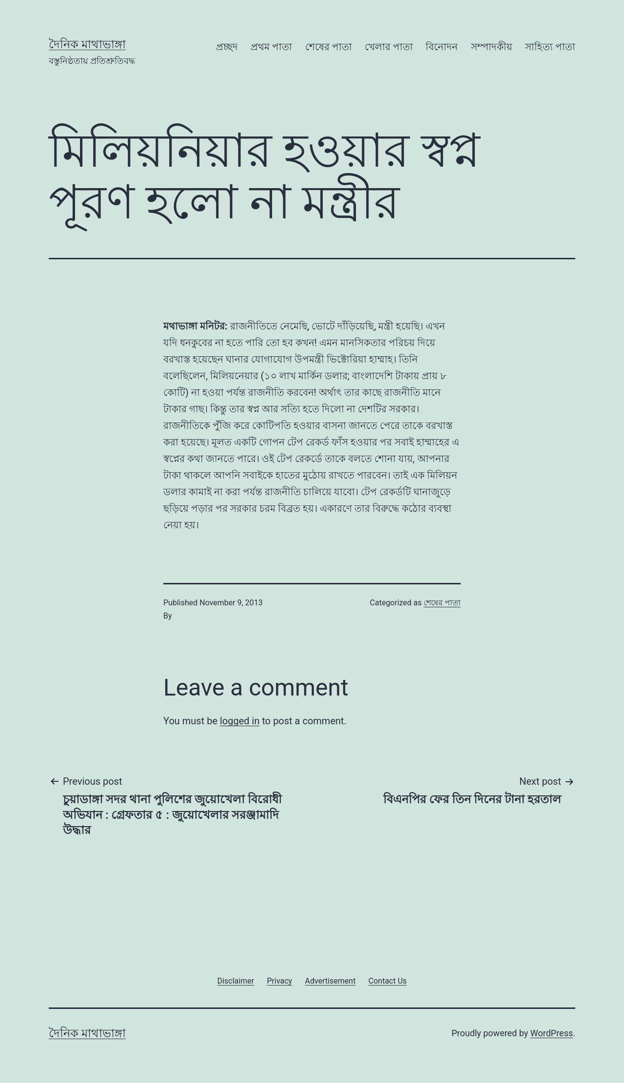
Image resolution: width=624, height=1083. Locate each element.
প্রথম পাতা (271, 47)
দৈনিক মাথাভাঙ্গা (87, 44)
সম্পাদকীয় (491, 47)
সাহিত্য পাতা (550, 47)
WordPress (551, 1033)
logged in (239, 721)
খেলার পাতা (389, 47)
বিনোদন (442, 47)
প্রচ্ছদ (227, 47)
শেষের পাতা (328, 47)
